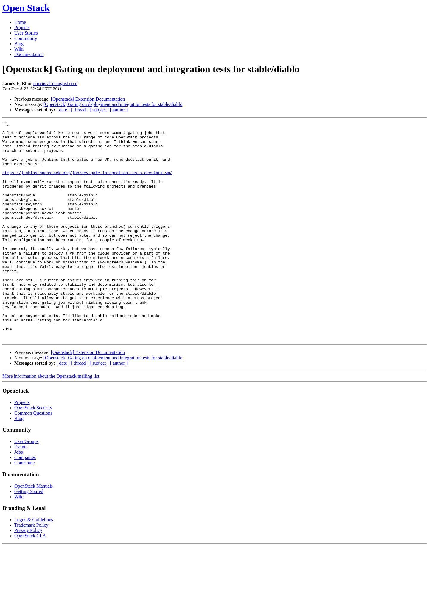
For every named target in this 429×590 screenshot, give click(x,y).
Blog (19, 43)
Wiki (19, 48)
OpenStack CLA (30, 579)
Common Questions (33, 456)
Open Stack (26, 7)
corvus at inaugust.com (55, 83)
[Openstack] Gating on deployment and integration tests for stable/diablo (113, 104)
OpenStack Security (33, 451)
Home (20, 22)
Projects (22, 27)
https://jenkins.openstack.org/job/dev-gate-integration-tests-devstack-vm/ (87, 183)
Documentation (29, 54)
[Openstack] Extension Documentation (88, 99)
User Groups (26, 485)
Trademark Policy (31, 568)
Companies (25, 501)
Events (20, 490)
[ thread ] (79, 109)
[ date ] (63, 109)
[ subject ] (99, 109)
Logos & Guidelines (33, 563)
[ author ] (119, 109)
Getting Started (28, 535)
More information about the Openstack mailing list (50, 419)
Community (25, 38)
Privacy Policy (28, 574)
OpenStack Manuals (33, 529)
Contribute (24, 506)
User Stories (26, 32)
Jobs (18, 495)
